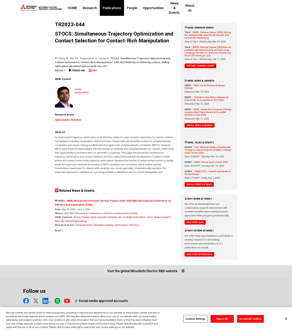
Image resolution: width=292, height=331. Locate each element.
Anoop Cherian (82, 217)
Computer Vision (84, 225)
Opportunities (176, 8)
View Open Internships (199, 254)
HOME (95, 8)
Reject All (222, 320)
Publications (134, 8)
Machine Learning (103, 225)
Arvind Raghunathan (76, 221)
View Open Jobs (195, 222)
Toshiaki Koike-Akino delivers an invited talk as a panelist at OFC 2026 (206, 98)
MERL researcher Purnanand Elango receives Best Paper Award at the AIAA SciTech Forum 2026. (208, 112)
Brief (59, 230)
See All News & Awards (199, 125)
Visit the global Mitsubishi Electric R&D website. (142, 271)
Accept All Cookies (250, 320)
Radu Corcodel (99, 217)
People (155, 8)
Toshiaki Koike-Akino (134, 217)
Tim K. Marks (154, 217)
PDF (93, 70)
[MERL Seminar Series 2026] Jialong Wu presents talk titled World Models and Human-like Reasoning (208, 35)
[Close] (286, 320)
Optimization (62, 119)
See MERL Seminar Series (200, 66)
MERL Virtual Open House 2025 (211, 162)
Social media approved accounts (103, 301)
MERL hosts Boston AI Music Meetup (205, 87)
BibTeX (60, 70)
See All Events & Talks (199, 184)
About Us (227, 8)
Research (112, 8)
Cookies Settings (195, 320)
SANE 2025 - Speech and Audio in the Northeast (208, 173)
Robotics (76, 119)
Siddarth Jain (115, 217)
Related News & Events (74, 190)
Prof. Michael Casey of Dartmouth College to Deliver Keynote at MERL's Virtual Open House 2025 (208, 150)
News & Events (203, 8)
